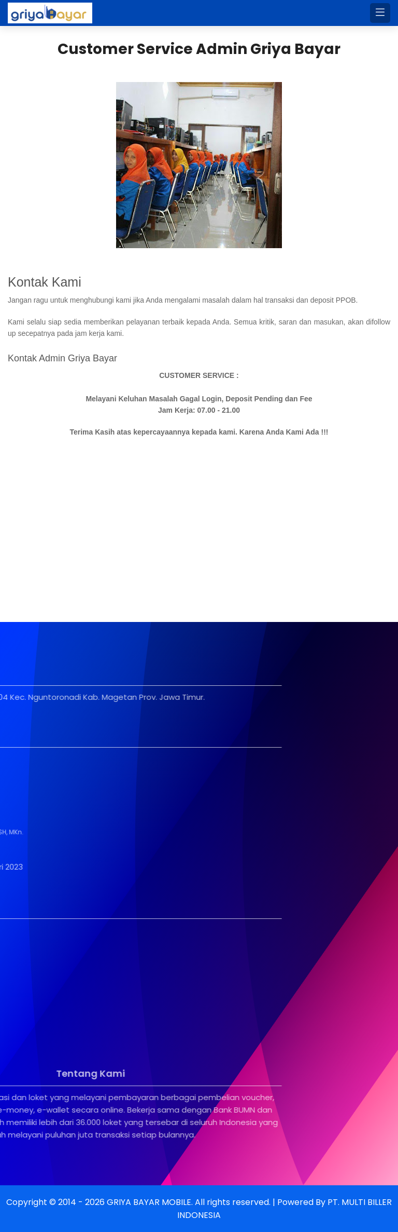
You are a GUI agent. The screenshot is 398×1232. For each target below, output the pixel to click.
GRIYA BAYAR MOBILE (149, 1202)
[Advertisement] (199, 528)
